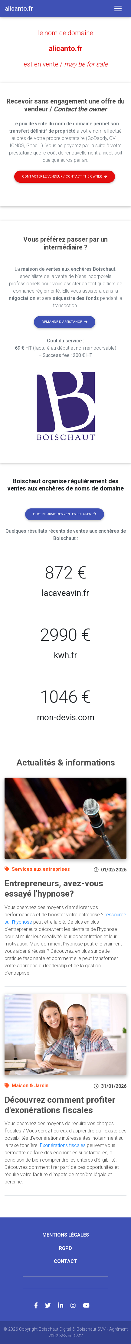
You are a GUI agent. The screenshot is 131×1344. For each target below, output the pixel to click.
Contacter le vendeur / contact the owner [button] (64, 176)
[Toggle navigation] (118, 8)
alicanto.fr (66, 48)
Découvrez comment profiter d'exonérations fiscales (60, 1105)
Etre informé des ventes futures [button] (64, 514)
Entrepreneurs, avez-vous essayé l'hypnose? (54, 888)
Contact (65, 1261)
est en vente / (66, 64)
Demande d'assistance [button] (64, 322)
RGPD (65, 1248)
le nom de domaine (65, 33)
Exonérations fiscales (63, 1145)
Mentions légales (65, 1235)
